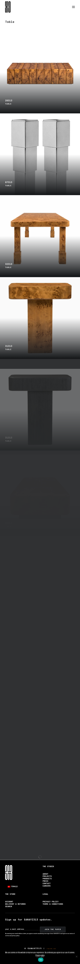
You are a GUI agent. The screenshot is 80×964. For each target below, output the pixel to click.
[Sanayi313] (8, 7)
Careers (47, 886)
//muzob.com (51, 949)
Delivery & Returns (15, 904)
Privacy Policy (51, 902)
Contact (47, 884)
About (45, 874)
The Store (10, 894)
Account (9, 902)
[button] (73, 7)
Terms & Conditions (53, 904)
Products (47, 879)
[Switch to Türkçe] (13, 887)
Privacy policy (40, 955)
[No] (76, 956)
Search (8, 907)
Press (45, 881)
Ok (40, 960)
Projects (47, 876)
